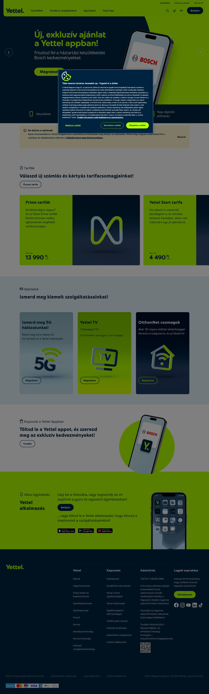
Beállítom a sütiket (73, 125)
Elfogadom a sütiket (137, 125)
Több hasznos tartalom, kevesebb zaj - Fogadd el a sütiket (90, 83)
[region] (105, 101)
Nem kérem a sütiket (112, 125)
